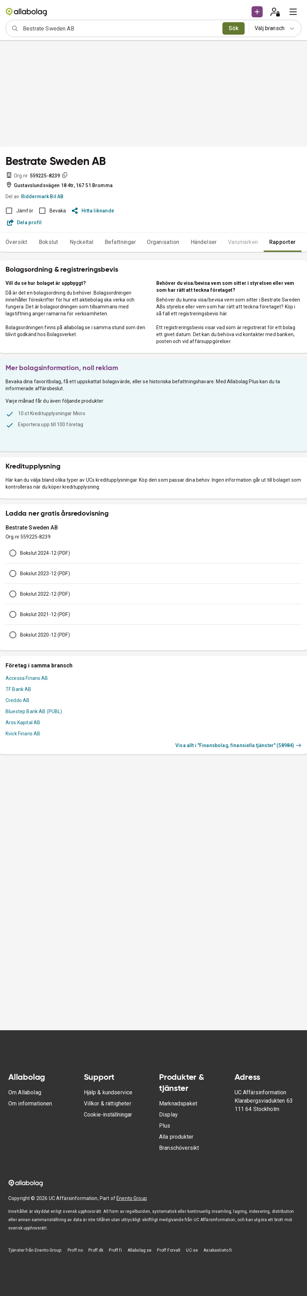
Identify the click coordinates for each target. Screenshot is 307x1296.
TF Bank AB (19, 689)
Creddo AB (17, 700)
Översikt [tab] (16, 242)
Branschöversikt (179, 1148)
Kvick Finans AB (23, 733)
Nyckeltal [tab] (82, 242)
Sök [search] (234, 28)
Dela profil (24, 222)
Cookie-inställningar (108, 1114)
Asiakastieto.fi (217, 1250)
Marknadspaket (178, 1103)
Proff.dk (95, 1250)
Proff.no (75, 1250)
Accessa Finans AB (27, 678)
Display (168, 1114)
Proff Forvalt (169, 1250)
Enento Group (131, 1198)
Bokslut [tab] (48, 242)
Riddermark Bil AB (42, 196)
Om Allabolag (24, 1092)
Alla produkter (176, 1136)
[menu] (293, 11)
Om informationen (30, 1103)
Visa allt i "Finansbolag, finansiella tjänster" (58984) (238, 745)
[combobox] (120, 28)
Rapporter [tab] (282, 242)
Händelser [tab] (204, 242)
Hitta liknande (93, 211)
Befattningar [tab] (120, 242)
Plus (164, 1125)
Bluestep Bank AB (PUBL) (34, 711)
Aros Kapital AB (23, 722)
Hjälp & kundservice (108, 1092)
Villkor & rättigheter (107, 1103)
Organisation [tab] (163, 242)
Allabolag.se (140, 1250)
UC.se (192, 1250)
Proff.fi (115, 1250)
